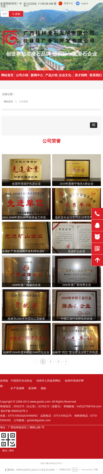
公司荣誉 (23, 101)
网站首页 (8, 101)
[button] (93, 125)
